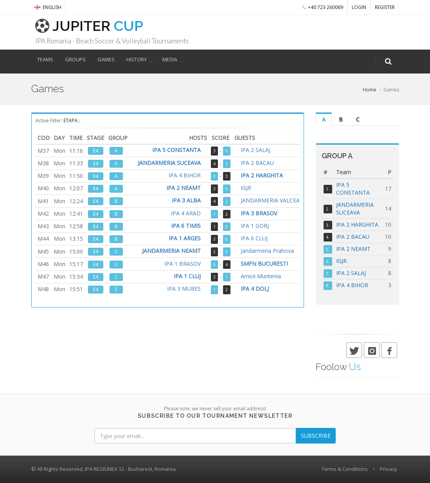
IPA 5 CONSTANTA (176, 150)
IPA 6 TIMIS (186, 226)
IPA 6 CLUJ (254, 238)
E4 (95, 150)
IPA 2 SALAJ (255, 150)
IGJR (246, 188)
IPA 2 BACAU (257, 163)
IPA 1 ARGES (185, 238)
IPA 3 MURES (184, 289)
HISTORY (136, 59)
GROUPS (75, 59)
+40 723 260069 (322, 7)
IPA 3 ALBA (186, 200)
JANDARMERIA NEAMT (171, 251)
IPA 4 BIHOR (185, 175)
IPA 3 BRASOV (259, 213)
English (47, 7)
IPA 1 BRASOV (182, 264)
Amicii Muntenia (261, 276)
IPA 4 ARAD (186, 213)
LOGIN (359, 7)
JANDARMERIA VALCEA (270, 200)
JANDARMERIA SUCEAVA (169, 163)
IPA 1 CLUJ (187, 276)
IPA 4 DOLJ (255, 289)
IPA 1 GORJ (255, 226)
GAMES (106, 59)
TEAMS (45, 59)
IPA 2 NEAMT (183, 188)
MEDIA (169, 59)
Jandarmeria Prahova (267, 251)
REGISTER (385, 7)
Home (369, 89)
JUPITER (83, 26)
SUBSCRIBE (316, 435)
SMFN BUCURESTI (264, 264)
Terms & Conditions (345, 468)
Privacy (388, 468)
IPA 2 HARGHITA (262, 175)
